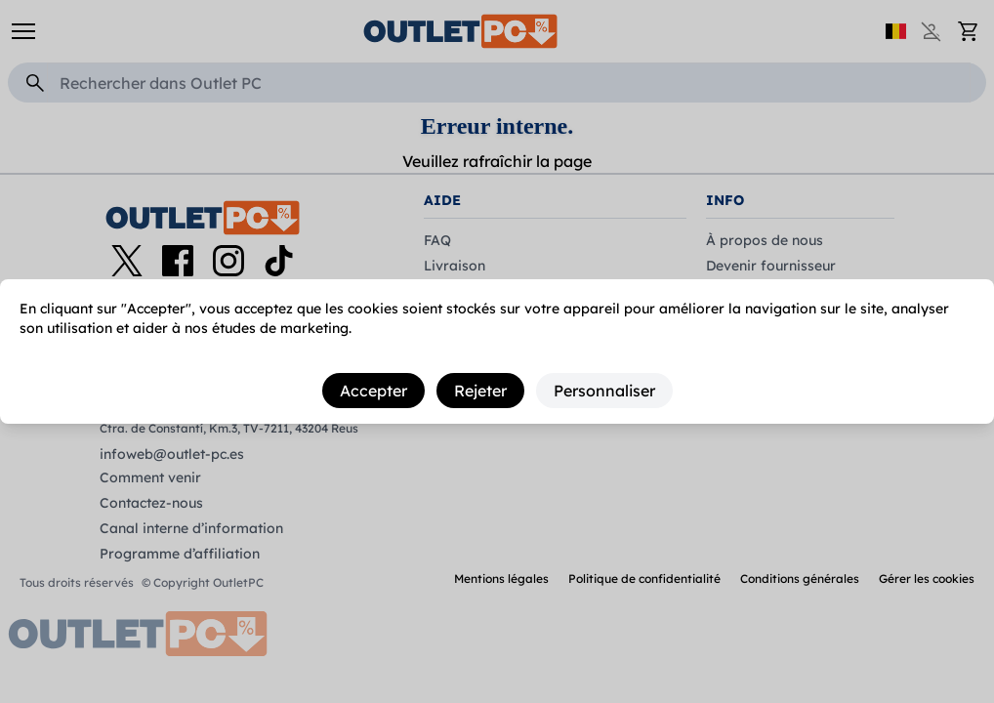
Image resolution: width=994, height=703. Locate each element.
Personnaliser (604, 390)
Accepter (373, 390)
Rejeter (480, 390)
